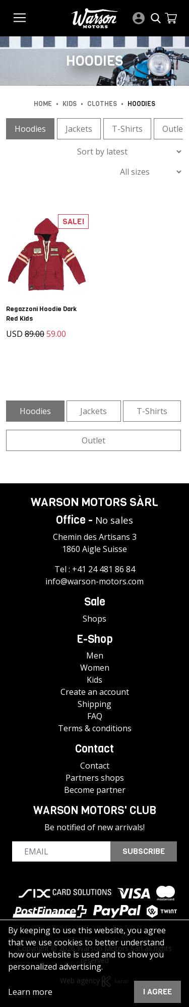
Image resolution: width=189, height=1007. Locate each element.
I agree (157, 991)
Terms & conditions (95, 728)
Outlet (93, 440)
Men (94, 655)
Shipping (94, 704)
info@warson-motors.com (94, 581)
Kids (94, 679)
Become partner (94, 789)
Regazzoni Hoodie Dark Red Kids (41, 314)
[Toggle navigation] (19, 17)
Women (94, 667)
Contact (94, 765)
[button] (171, 18)
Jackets (79, 128)
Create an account (94, 691)
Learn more (30, 991)
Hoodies (30, 128)
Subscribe (143, 851)
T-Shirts (127, 128)
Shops (94, 618)
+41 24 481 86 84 (103, 569)
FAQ (94, 716)
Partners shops (95, 777)
